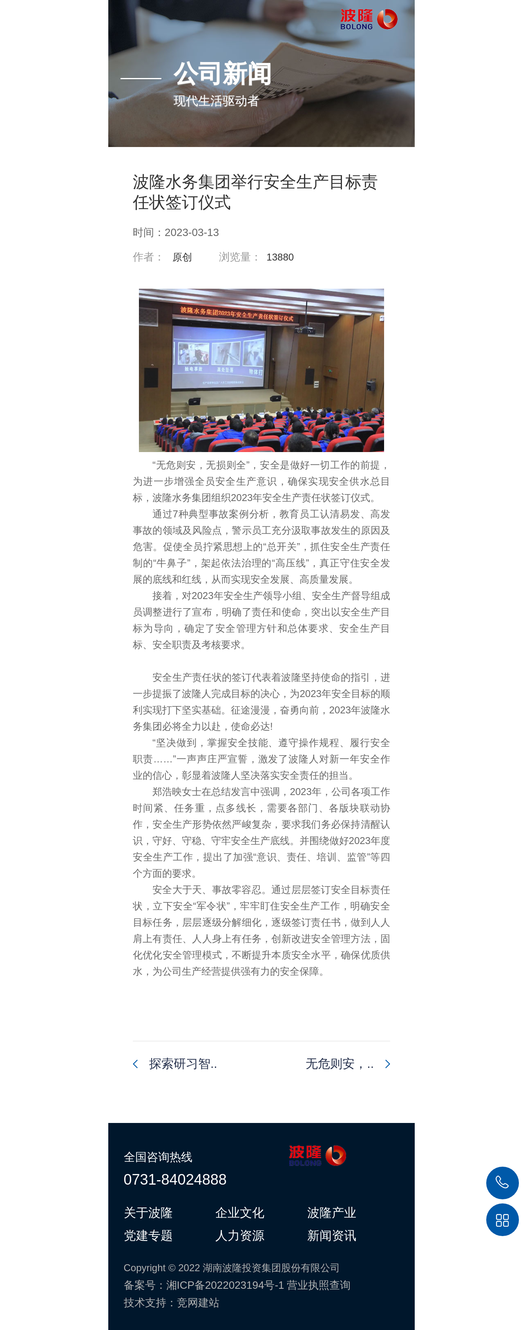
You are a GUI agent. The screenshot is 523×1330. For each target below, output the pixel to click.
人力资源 (239, 1235)
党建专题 (148, 1235)
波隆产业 (331, 1212)
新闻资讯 (331, 1235)
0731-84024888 (175, 1179)
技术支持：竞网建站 (171, 1303)
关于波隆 (148, 1212)
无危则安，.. (340, 1063)
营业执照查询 (319, 1285)
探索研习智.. (183, 1063)
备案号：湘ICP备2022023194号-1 (204, 1285)
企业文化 (239, 1212)
